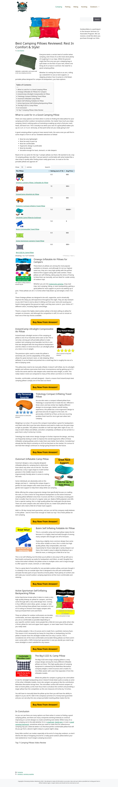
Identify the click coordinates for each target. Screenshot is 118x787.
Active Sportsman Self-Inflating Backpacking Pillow (35, 103)
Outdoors (95, 7)
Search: (60, 167)
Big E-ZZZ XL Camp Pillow (25, 252)
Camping (58, 7)
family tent (59, 722)
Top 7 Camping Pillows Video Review (31, 110)
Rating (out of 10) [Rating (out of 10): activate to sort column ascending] (56, 171)
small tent (50, 722)
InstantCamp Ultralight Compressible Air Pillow (34, 94)
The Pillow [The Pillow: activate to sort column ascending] (20, 171)
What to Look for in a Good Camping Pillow (32, 90)
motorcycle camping (56, 284)
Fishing (67, 7)
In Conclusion (22, 108)
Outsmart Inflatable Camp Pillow (29, 99)
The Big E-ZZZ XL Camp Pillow (28, 105)
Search (97, 19)
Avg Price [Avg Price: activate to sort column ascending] (69, 171)
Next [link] (72, 256)
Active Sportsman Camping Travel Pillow (30, 241)
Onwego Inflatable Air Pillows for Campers (32, 92)
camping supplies (28, 774)
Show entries (23, 167)
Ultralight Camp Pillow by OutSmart (28, 218)
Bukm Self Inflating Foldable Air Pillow (31, 101)
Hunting (84, 7)
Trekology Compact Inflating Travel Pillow (32, 96)
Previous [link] (67, 256)
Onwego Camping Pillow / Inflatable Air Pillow (32, 183)
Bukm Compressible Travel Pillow (27, 229)
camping (20, 774)
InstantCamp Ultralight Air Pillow (27, 194)
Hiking (75, 7)
